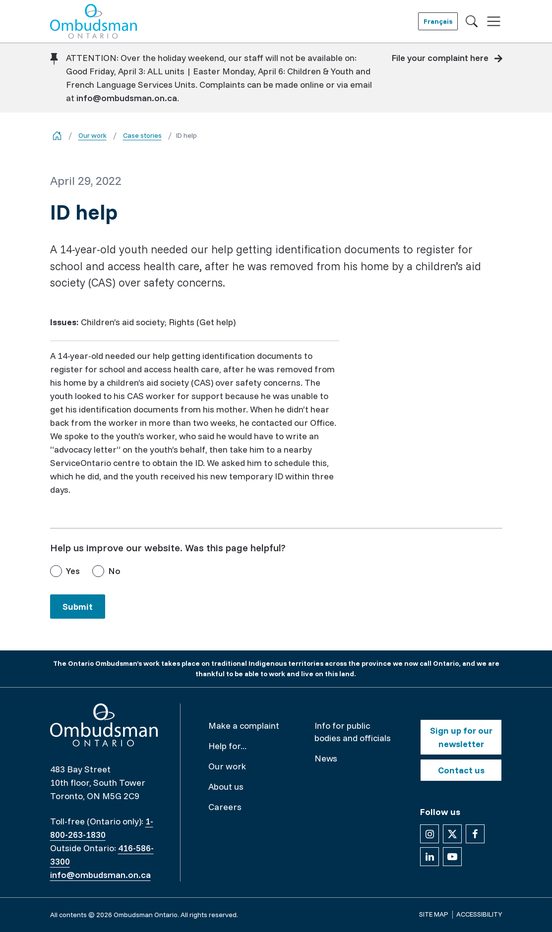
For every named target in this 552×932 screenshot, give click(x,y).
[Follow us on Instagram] (429, 833)
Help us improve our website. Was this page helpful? (168, 547)
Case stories (142, 135)
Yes (73, 571)
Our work (92, 135)
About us (226, 786)
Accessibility (479, 914)
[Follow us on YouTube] (452, 856)
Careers (225, 807)
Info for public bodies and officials (352, 732)
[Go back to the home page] (57, 135)
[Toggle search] (472, 21)
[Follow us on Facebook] (475, 833)
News (325, 758)
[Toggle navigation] (494, 21)
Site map (433, 914)
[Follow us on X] (452, 833)
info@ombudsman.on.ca (126, 98)
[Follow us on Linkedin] (429, 856)
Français (438, 21)
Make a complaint (243, 725)
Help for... (227, 746)
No (114, 571)
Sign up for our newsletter (461, 737)
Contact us (461, 770)
